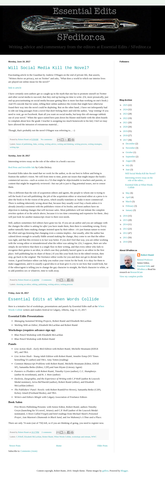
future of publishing (24, 144)
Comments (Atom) (29, 451)
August (129, 161)
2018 (125, 135)
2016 (125, 216)
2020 (125, 126)
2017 (125, 140)
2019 (125, 131)
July (128, 165)
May (128, 193)
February (130, 206)
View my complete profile (131, 276)
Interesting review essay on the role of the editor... (139, 179)
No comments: (47, 139)
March (129, 201)
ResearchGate (136, 272)
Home (59, 445)
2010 (125, 241)
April (128, 197)
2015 (125, 220)
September (131, 156)
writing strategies (95, 144)
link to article (14, 87)
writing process (81, 144)
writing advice (50, 144)
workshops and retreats (81, 437)
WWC (94, 437)
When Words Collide (62, 437)
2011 (125, 237)
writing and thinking (65, 144)
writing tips (14, 147)
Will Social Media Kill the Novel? (48, 68)
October (129, 152)
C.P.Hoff (19, 437)
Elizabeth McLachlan (33, 437)
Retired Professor (145, 259)
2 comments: (47, 280)
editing (34, 284)
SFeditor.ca (142, 269)
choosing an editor (23, 284)
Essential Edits (143, 266)
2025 (125, 105)
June (128, 169)
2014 (125, 224)
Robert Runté (47, 437)
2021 (125, 122)
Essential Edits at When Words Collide (53, 299)
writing (41, 144)
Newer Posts (14, 445)
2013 (125, 228)
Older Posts (102, 445)
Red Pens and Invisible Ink (21, 167)
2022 (125, 118)
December (130, 143)
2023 (125, 113)
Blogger (124, 470)
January (129, 210)
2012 (125, 233)
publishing (43, 284)
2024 (125, 109)
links (35, 144)
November (131, 148)
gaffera (105, 470)
